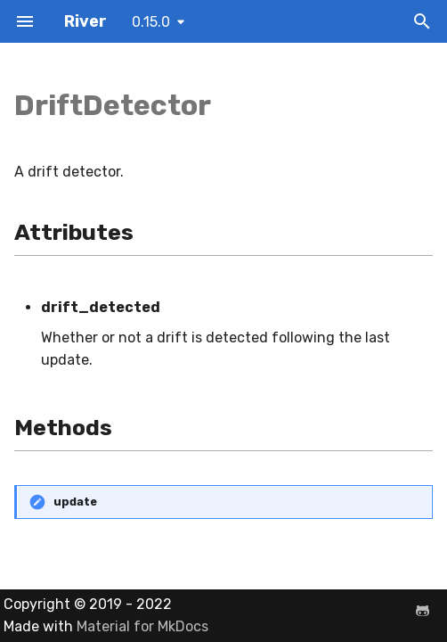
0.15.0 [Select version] (151, 21)
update (75, 501)
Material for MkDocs (142, 626)
